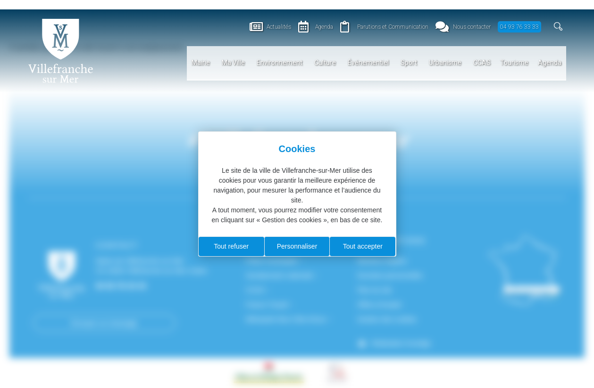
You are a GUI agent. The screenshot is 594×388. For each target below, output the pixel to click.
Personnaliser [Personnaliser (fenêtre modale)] (297, 246)
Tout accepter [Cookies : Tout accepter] (363, 246)
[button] (558, 26)
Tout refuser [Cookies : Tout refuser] (231, 246)
